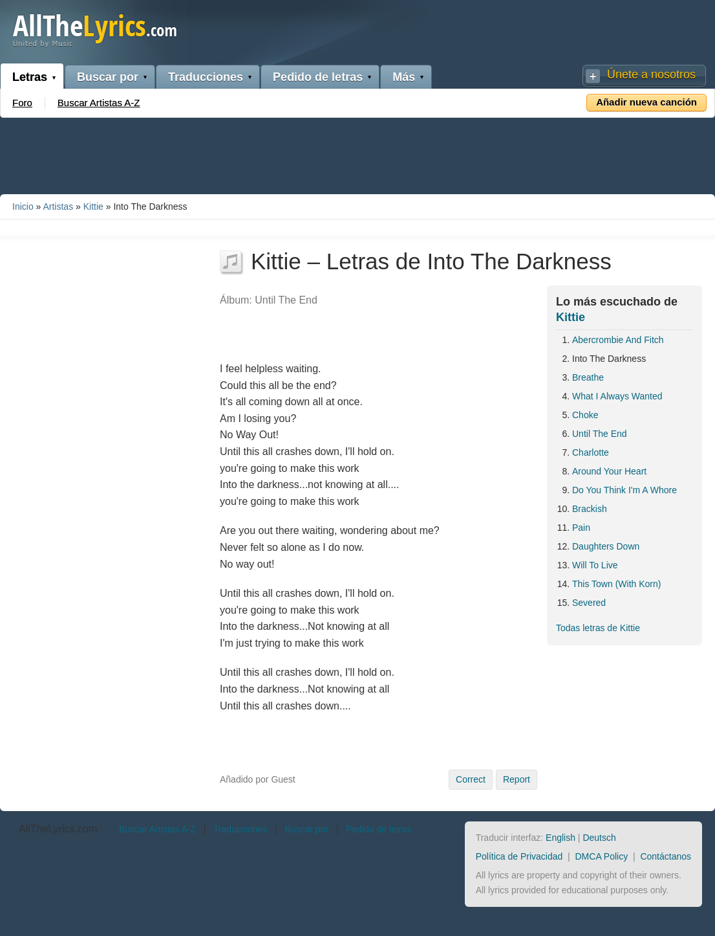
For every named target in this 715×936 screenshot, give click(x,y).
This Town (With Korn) (616, 584)
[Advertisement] (357, 153)
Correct (471, 779)
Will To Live (595, 565)
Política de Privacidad (519, 856)
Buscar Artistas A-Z (99, 102)
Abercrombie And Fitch (618, 340)
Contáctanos (665, 856)
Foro (22, 102)
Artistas (58, 206)
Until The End (599, 434)
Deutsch (598, 837)
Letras (29, 77)
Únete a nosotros (651, 74)
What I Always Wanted (617, 396)
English (560, 837)
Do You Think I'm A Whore (624, 490)
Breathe (588, 377)
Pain (581, 527)
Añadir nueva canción (646, 101)
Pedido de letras (318, 77)
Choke (585, 415)
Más (403, 77)
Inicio (23, 206)
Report (516, 779)
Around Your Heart (609, 471)
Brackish (589, 509)
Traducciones (205, 77)
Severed (589, 602)
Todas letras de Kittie (598, 628)
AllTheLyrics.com (58, 828)
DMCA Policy (601, 856)
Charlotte (590, 452)
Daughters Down (605, 546)
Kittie (93, 206)
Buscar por (107, 77)
